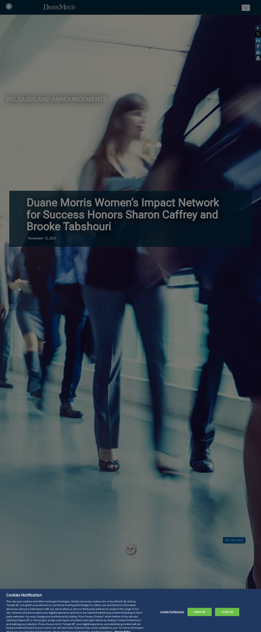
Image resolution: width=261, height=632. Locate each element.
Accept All (227, 613)
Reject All (199, 613)
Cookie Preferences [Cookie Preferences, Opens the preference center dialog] (172, 613)
